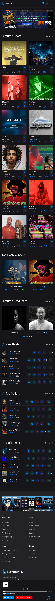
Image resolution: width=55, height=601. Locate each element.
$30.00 (11, 369)
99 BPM (18, 383)
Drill (17, 403)
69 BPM (10, 211)
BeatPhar (32, 244)
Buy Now (8, 598)
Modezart (32, 70)
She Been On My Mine (17, 472)
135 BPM (19, 369)
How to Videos (34, 536)
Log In (31, 533)
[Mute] (4, 593)
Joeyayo (31, 174)
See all (49, 36)
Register (32, 529)
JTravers (5, 104)
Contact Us (6, 561)
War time (12, 415)
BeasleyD (33, 104)
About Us (5, 540)
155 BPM (19, 482)
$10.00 (11, 354)
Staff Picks (12, 442)
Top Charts (6, 533)
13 (18, 211)
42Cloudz (33, 139)
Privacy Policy (7, 554)
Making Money (7, 536)
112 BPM (38, 107)
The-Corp (6, 174)
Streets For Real (15, 479)
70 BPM (18, 433)
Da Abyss (12, 366)
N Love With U (14, 430)
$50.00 (11, 460)
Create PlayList (24, 598)
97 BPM (18, 425)
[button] (24, 336)
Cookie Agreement (8, 557)
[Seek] (25, 591)
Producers (5, 529)
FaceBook (32, 550)
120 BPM (38, 211)
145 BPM (11, 176)
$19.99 (11, 452)
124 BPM (19, 410)
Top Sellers (12, 393)
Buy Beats (5, 522)
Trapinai (4, 70)
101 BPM (19, 467)
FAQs (31, 522)
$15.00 (11, 425)
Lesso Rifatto (14, 457)
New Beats (12, 344)
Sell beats (5, 526)
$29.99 (11, 383)
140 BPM (11, 72)
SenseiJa (5, 244)
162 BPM (11, 107)
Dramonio (5, 139)
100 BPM (19, 460)
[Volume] (10, 594)
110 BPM (38, 176)
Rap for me (13, 400)
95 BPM (18, 376)
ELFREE (5, 209)
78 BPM (37, 72)
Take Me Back (14, 373)
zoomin (12, 408)
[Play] (27, 589)
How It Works (34, 526)
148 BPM (38, 142)
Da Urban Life (14, 381)
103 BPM (11, 142)
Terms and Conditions (10, 550)
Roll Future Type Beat (17, 450)
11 (46, 176)
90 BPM (18, 474)
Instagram (33, 557)
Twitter (32, 554)
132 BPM (38, 246)
